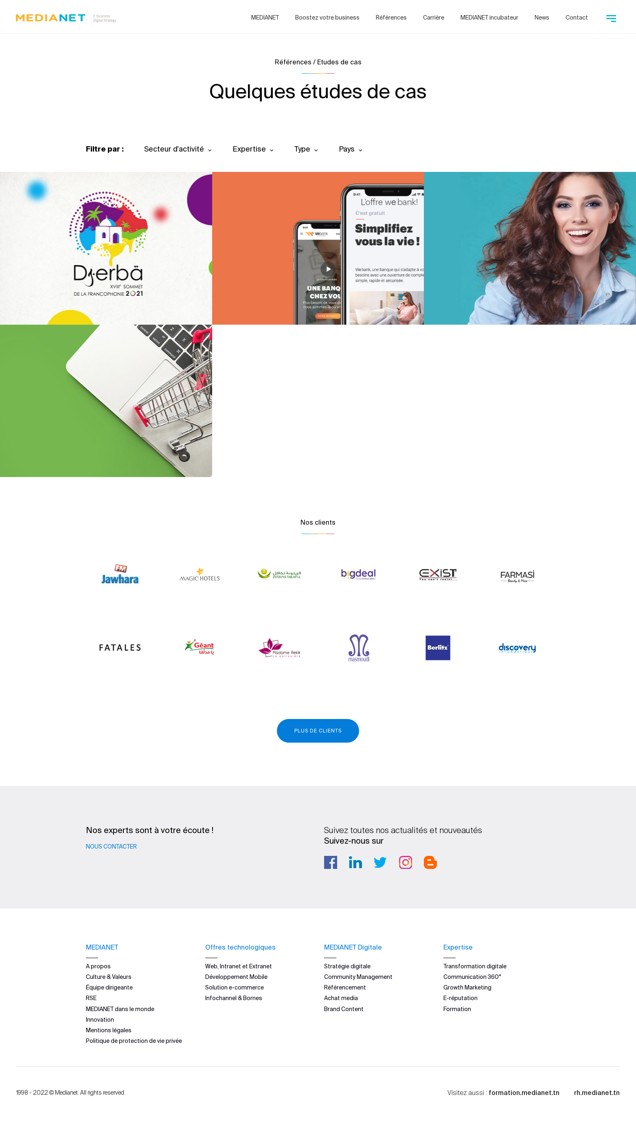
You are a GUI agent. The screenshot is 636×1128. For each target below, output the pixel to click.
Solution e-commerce (234, 987)
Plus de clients (318, 730)
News (542, 17)
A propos (98, 966)
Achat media (341, 998)
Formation (457, 1008)
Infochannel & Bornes (233, 998)
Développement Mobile (236, 977)
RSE (91, 998)
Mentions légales (109, 1030)
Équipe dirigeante (109, 987)
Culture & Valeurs (109, 977)
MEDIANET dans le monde (120, 1008)
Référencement (345, 987)
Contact (577, 17)
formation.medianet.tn (524, 1092)
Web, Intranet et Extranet (238, 966)
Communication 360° (472, 977)
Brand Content (344, 1008)
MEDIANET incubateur (489, 17)
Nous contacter (111, 846)
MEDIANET (265, 17)
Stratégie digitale (347, 966)
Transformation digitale (475, 966)
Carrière (433, 17)
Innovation (100, 1019)
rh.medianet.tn (597, 1092)
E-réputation (460, 998)
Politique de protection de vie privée (134, 1041)
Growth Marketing (467, 987)
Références (391, 17)
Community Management (358, 977)
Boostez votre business (327, 17)
